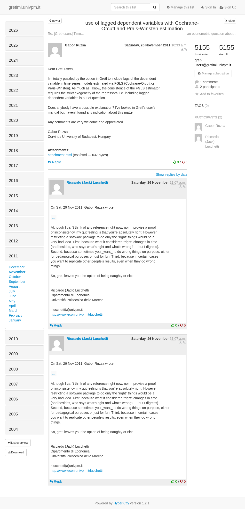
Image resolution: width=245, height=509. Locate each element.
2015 (13, 196)
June (12, 296)
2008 (13, 369)
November (17, 272)
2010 (13, 339)
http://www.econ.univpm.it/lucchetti (77, 314)
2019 (13, 135)
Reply (54, 162)
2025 (13, 45)
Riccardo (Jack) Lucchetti (87, 182)
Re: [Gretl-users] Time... (66, 34)
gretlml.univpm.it (24, 7)
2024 (13, 60)
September (17, 282)
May (12, 301)
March (13, 311)
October (15, 277)
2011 (13, 256)
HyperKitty (121, 503)
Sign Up (228, 7)
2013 (13, 226)
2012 (13, 241)
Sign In (208, 7)
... (53, 217)
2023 (13, 75)
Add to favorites (209, 94)
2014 (13, 211)
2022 (13, 90)
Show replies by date (171, 174)
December (17, 267)
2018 (13, 150)
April (12, 306)
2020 (13, 120)
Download (16, 452)
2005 (13, 414)
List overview (18, 442)
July (12, 291)
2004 (13, 429)
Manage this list (180, 7)
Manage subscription (213, 73)
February (16, 315)
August (14, 286)
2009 (13, 354)
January (15, 320)
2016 (13, 180)
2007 (13, 384)
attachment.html (60, 155)
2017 (13, 165)
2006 (13, 399)
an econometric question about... (211, 34)
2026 (13, 30)
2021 (13, 105)
